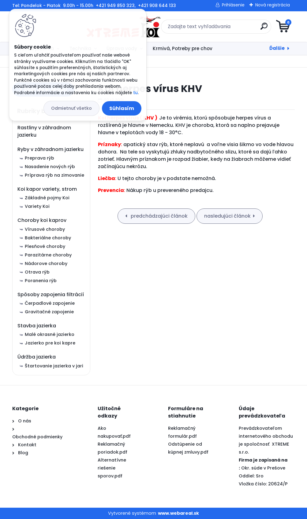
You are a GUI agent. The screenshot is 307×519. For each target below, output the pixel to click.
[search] (226, 29)
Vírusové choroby (45, 229)
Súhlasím (121, 108)
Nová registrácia (272, 5)
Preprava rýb (39, 158)
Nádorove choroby (46, 263)
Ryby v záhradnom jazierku (50, 149)
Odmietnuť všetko (71, 108)
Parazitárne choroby (48, 255)
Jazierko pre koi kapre (50, 343)
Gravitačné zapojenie (49, 312)
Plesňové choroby (45, 246)
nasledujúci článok (227, 215)
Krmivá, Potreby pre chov (182, 48)
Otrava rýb (37, 272)
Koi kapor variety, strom (47, 189)
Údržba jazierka (36, 356)
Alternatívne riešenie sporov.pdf (112, 468)
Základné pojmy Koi (47, 198)
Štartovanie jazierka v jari (54, 366)
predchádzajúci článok (158, 215)
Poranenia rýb (41, 281)
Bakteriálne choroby (48, 238)
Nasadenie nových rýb (50, 167)
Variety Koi (37, 206)
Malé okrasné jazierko (49, 334)
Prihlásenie (233, 5)
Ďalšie (277, 48)
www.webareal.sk (178, 513)
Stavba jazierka (36, 325)
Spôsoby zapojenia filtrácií (50, 294)
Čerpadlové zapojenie (50, 303)
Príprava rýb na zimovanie (54, 175)
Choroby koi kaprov (41, 220)
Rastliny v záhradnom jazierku (44, 131)
